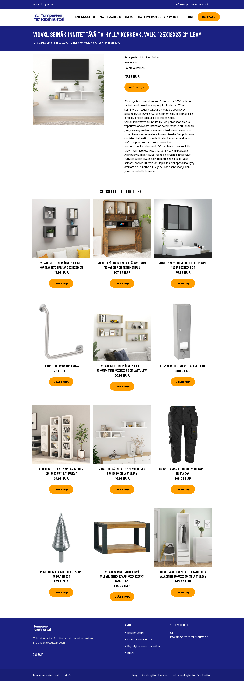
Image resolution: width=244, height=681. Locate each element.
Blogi (189, 17)
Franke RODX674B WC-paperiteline (183, 366)
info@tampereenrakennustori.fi (192, 4)
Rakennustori (85, 17)
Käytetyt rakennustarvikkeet (158, 17)
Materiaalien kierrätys (116, 17)
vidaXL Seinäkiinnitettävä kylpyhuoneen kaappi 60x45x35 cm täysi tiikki (122, 576)
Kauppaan (208, 17)
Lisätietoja (136, 87)
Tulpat (155, 57)
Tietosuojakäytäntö (183, 675)
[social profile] (57, 4)
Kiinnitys (145, 57)
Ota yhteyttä (148, 675)
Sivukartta (203, 675)
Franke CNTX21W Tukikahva (61, 366)
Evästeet (163, 675)
